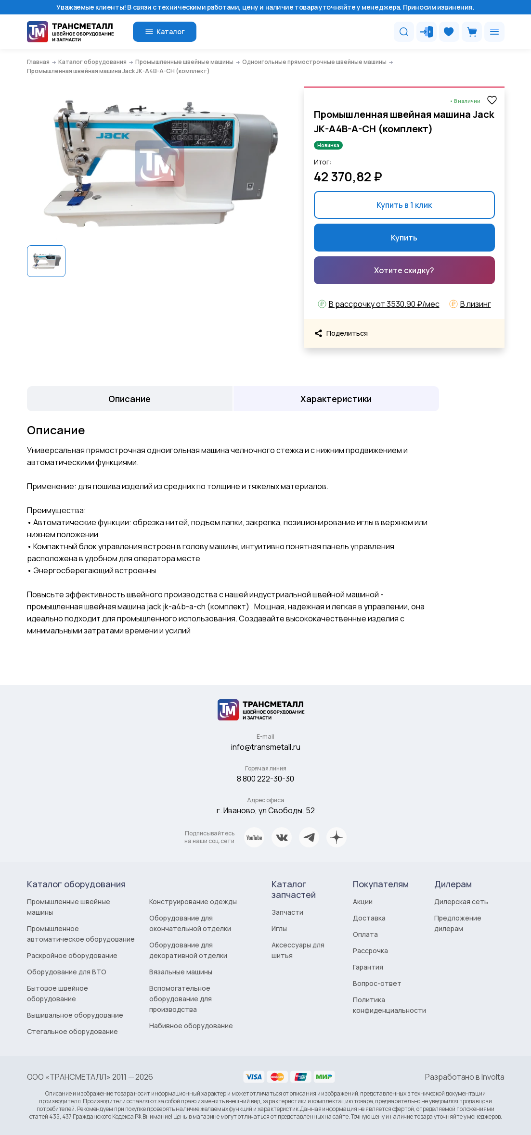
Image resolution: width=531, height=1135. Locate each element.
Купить (404, 237)
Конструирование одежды (193, 901)
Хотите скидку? (404, 270)
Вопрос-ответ (377, 983)
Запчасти (287, 912)
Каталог (164, 32)
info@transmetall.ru (265, 747)
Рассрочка (370, 950)
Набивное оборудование (191, 1025)
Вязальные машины (180, 971)
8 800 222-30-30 (265, 778)
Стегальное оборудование (72, 1031)
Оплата (365, 934)
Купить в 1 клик (404, 205)
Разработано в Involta (464, 1077)
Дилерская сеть (461, 901)
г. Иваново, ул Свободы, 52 (266, 810)
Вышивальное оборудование (75, 1015)
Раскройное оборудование (72, 955)
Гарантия (368, 966)
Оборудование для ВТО (66, 971)
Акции (363, 901)
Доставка (369, 917)
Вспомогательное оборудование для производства (180, 999)
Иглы (279, 928)
